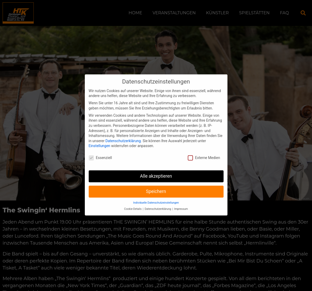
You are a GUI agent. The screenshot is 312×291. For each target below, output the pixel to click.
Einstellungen (99, 142)
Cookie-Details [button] (133, 204)
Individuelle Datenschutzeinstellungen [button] (156, 198)
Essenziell (100, 153)
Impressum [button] (181, 204)
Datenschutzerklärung (123, 136)
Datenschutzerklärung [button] (158, 204)
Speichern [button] (156, 187)
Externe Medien (204, 153)
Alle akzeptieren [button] (156, 172)
